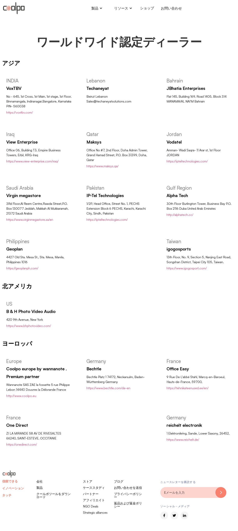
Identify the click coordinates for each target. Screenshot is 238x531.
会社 (39, 481)
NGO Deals (90, 506)
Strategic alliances (95, 512)
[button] (97, 8)
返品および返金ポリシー (128, 505)
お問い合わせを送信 (128, 487)
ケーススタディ (94, 487)
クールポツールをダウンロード (53, 495)
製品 (39, 487)
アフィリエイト (94, 500)
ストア (87, 481)
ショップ (147, 8)
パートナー (91, 493)
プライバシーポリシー (128, 495)
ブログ (118, 481)
